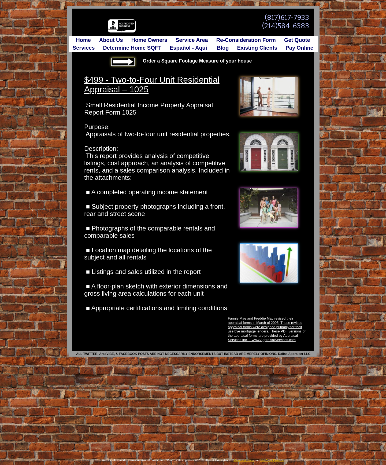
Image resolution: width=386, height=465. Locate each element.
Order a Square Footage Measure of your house (198, 61)
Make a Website (243, 460)
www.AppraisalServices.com (274, 340)
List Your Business (272, 460)
